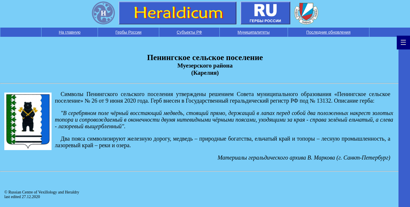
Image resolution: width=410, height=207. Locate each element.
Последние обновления (328, 32)
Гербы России (128, 32)
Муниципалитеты (254, 32)
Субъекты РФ (189, 32)
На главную (69, 32)
